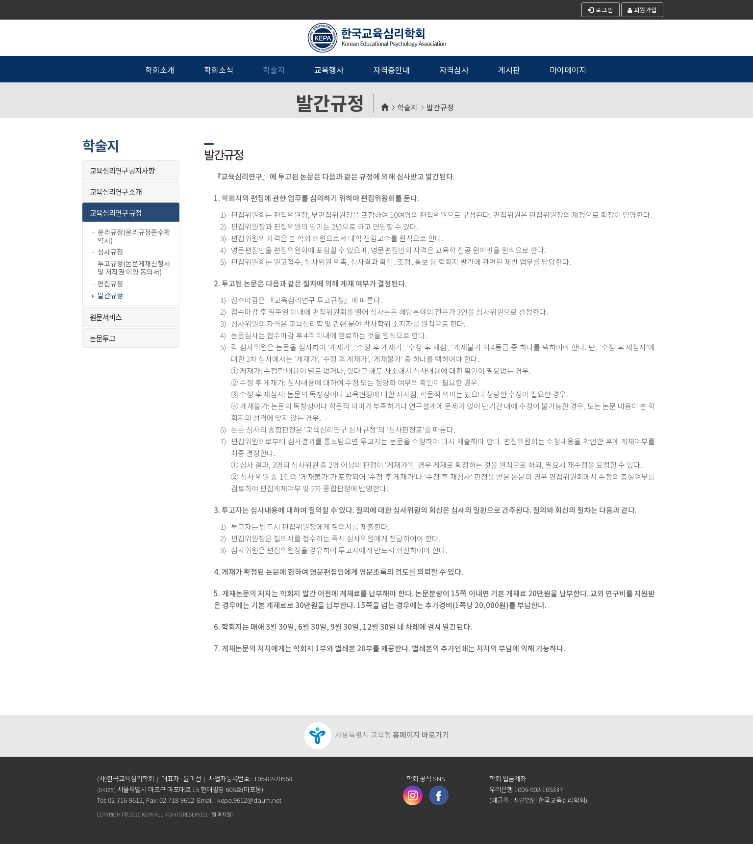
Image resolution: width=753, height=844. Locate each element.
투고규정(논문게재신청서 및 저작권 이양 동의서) (134, 267)
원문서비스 (106, 317)
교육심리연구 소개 (116, 191)
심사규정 (110, 252)
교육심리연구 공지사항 (122, 170)
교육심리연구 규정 (116, 212)
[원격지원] (221, 814)
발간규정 (440, 107)
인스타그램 (413, 795)
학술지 (407, 107)
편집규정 (110, 284)
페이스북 (439, 795)
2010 (135, 814)
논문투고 (102, 338)
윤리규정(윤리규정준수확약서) (134, 236)
